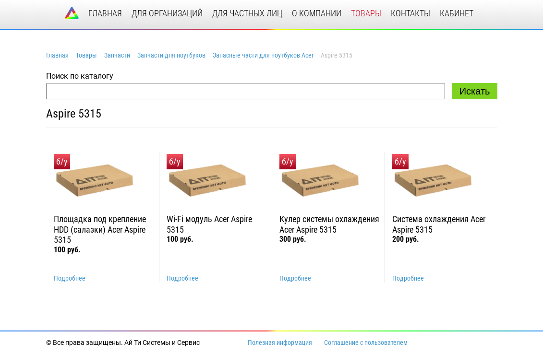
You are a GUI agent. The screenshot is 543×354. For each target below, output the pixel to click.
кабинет (456, 13)
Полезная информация (280, 342)
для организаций (167, 13)
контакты (410, 13)
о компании (316, 13)
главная (105, 13)
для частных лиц (247, 13)
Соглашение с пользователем (366, 342)
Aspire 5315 (73, 113)
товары (366, 13)
